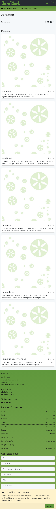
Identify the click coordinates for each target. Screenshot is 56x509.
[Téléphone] (28, 469)
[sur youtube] (10, 403)
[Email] (28, 463)
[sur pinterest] (7, 403)
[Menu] (53, 3)
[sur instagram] (4, 403)
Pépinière (7, 8)
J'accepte (49, 506)
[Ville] (28, 480)
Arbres (14, 8)
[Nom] (28, 458)
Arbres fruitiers (23, 8)
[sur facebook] (2, 403)
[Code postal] (28, 474)
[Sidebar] (47, 3)
